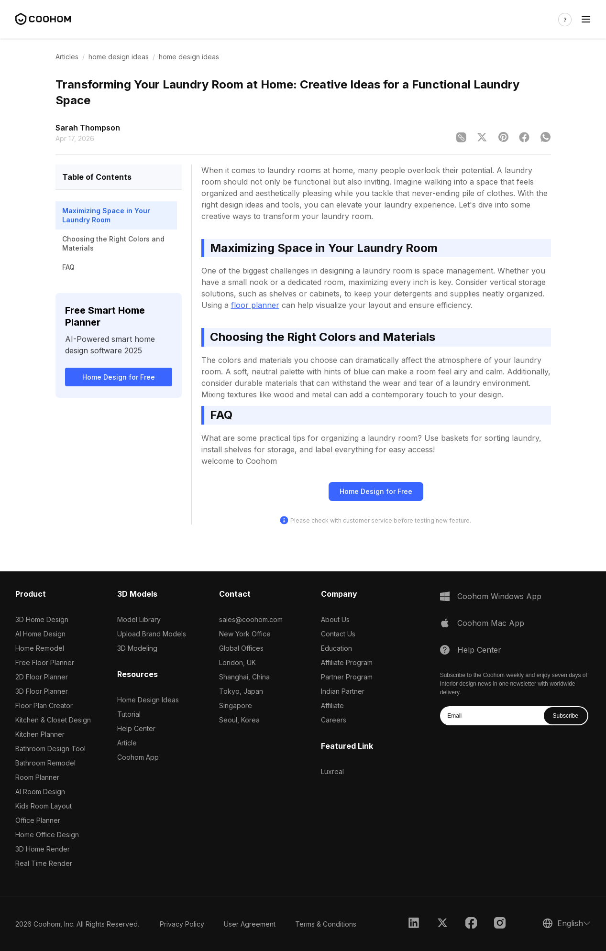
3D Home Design (41, 619)
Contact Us (338, 634)
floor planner (255, 305)
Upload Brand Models (151, 634)
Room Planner (37, 777)
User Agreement (249, 924)
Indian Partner (342, 691)
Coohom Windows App (499, 596)
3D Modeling (137, 648)
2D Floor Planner (41, 677)
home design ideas (118, 57)
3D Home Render (42, 849)
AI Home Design (40, 634)
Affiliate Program (347, 662)
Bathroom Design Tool (50, 748)
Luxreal (332, 771)
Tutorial (129, 714)
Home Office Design (47, 835)
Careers (333, 720)
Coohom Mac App (490, 623)
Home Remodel (39, 648)
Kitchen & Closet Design (53, 720)
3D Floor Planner (41, 691)
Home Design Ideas (148, 700)
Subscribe (565, 715)
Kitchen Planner (40, 734)
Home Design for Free (118, 377)
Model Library (139, 619)
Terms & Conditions (325, 924)
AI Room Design (40, 791)
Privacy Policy (182, 924)
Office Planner (37, 820)
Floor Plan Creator (44, 705)
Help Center (136, 728)
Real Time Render (43, 863)
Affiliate (332, 705)
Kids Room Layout (43, 806)
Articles (66, 57)
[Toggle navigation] (586, 19)
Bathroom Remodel (45, 763)
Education (336, 648)
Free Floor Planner (44, 662)
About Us (335, 619)
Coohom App (138, 757)
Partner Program (347, 677)
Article (127, 743)
